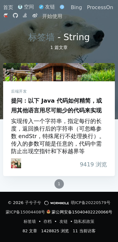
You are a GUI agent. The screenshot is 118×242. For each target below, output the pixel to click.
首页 (9, 7)
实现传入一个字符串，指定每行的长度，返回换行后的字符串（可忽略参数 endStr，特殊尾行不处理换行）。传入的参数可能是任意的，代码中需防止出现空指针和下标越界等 (58, 136)
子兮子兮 (33, 202)
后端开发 (19, 91)
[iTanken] (16, 163)
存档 (48, 221)
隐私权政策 (84, 221)
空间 (26, 7)
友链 (47, 7)
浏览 (91, 164)
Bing (76, 7)
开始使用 (52, 16)
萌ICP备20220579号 (90, 202)
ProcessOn (100, 7)
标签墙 (41, 37)
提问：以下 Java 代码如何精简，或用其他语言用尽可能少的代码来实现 (59, 72)
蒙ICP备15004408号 (25, 212)
